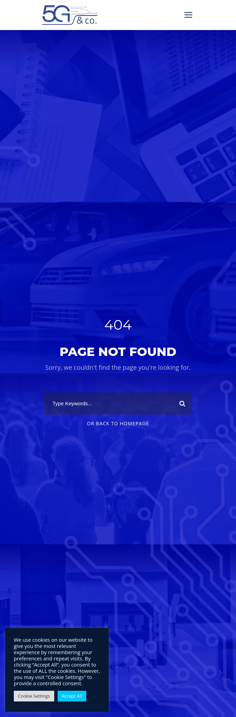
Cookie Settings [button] (34, 696)
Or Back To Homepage (118, 423)
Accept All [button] (72, 696)
